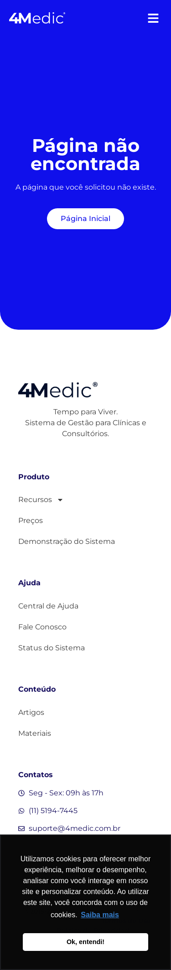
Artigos (31, 712)
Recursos (41, 500)
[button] (153, 18)
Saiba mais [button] (100, 915)
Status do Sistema (51, 647)
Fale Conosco (42, 627)
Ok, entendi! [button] (85, 941)
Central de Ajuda (48, 606)
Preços (30, 520)
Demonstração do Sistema (66, 541)
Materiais (34, 733)
